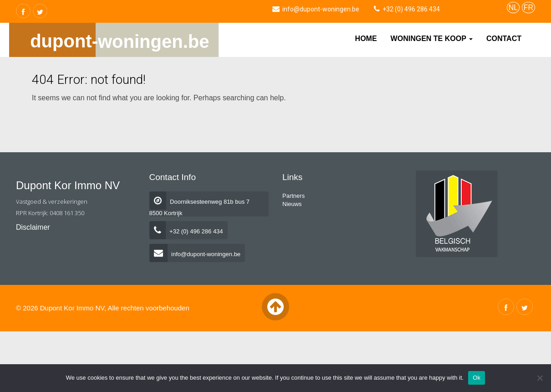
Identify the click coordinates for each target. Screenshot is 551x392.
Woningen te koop (432, 38)
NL (513, 7)
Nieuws (292, 204)
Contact (503, 38)
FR (528, 7)
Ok (476, 377)
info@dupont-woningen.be (195, 254)
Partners (293, 195)
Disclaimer (33, 227)
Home (366, 38)
